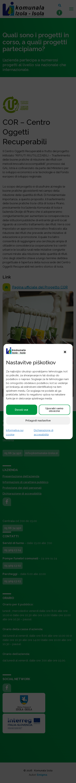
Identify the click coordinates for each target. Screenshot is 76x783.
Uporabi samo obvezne (54, 410)
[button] (65, 351)
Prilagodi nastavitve (38, 420)
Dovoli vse (21, 409)
